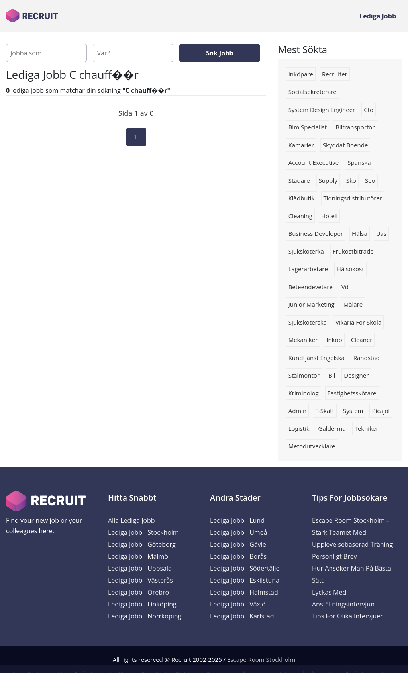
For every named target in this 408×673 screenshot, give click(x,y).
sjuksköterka (306, 251)
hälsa (359, 233)
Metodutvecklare (311, 446)
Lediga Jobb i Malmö (138, 556)
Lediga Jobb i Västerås (140, 580)
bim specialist (307, 127)
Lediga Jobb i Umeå (238, 532)
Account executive (313, 162)
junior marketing (311, 304)
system (353, 411)
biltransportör (355, 127)
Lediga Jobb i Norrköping (144, 616)
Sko (351, 180)
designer (356, 375)
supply (328, 180)
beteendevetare (310, 287)
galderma (332, 428)
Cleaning (300, 216)
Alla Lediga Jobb (131, 520)
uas (381, 233)
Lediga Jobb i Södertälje (245, 568)
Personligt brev (334, 556)
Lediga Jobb (377, 16)
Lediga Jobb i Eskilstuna (244, 580)
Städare (299, 180)
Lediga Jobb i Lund (237, 520)
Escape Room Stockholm (261, 659)
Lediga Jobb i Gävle (238, 544)
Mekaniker (303, 340)
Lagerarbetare (308, 269)
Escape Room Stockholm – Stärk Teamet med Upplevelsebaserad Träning (352, 532)
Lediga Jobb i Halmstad (244, 592)
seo (370, 180)
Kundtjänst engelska (316, 358)
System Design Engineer (321, 109)
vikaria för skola (358, 322)
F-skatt (324, 411)
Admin (297, 411)
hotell (329, 216)
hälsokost (350, 269)
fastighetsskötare (352, 393)
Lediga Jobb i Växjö (238, 604)
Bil (331, 375)
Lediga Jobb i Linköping (142, 604)
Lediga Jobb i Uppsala (140, 568)
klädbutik (301, 198)
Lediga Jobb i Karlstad (242, 616)
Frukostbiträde (353, 251)
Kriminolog (303, 393)
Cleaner (362, 340)
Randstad (366, 358)
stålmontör (304, 375)
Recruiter (334, 74)
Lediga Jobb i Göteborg (142, 544)
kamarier (301, 145)
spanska (359, 162)
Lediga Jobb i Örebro (138, 592)
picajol (381, 411)
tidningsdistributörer (353, 198)
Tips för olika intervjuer (347, 616)
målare (353, 304)
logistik (299, 428)
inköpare (300, 74)
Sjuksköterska (307, 322)
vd (345, 287)
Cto (368, 109)
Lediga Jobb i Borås (238, 556)
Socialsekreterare (312, 92)
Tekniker (367, 428)
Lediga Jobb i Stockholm (143, 532)
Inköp (334, 340)
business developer (315, 233)
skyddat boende (345, 145)
